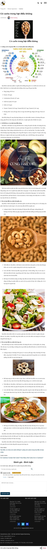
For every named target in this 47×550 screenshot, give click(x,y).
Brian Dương (14, 18)
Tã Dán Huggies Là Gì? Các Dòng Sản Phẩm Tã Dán (15, 510)
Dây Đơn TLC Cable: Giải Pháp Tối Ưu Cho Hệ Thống (15, 503)
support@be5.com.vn (27, 528)
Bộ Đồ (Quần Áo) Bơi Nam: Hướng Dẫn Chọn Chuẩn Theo (15, 517)
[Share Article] (43, 548)
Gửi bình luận (5, 493)
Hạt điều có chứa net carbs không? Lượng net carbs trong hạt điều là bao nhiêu (22, 451)
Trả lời (4, 477)
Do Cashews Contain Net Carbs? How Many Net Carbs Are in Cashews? (21, 457)
